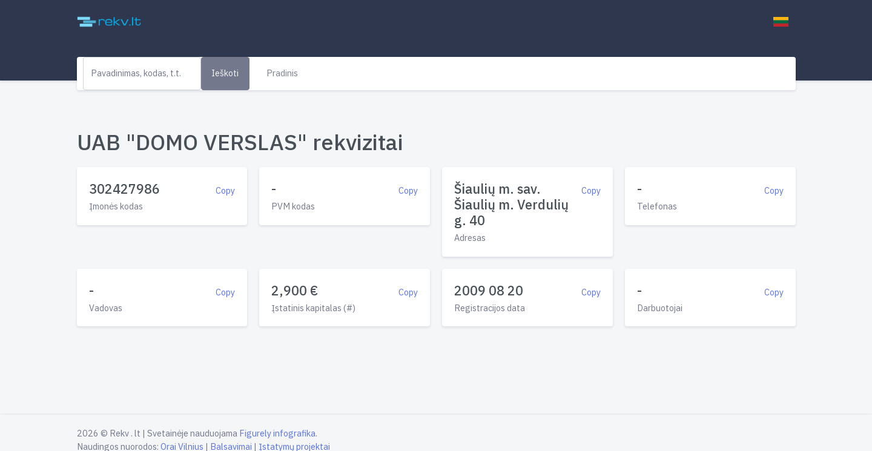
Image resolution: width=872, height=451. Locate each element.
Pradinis (282, 73)
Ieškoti (225, 73)
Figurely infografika (277, 433)
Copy (225, 190)
